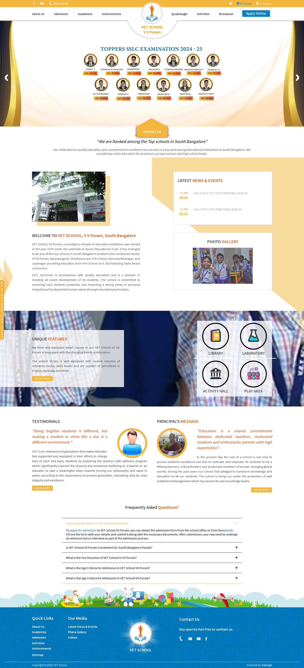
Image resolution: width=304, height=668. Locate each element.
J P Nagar (263, 3)
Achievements (111, 14)
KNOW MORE (42, 378)
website (228, 530)
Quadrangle (179, 14)
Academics (85, 14)
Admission (61, 14)
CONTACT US (152, 132)
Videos (72, 637)
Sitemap (37, 655)
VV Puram (244, 3)
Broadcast (226, 14)
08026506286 (59, 4)
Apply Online (256, 13)
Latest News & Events (82, 627)
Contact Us (189, 619)
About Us (38, 14)
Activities (203, 14)
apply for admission (83, 530)
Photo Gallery (77, 632)
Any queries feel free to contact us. (206, 629)
